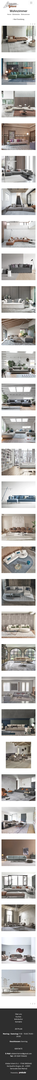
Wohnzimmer (25, 14)
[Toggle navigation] (31, 3)
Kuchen (18, 1017)
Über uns (18, 1014)
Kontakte (18, 1022)
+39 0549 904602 (20, 1056)
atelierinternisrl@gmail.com (21, 1054)
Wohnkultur (16, 14)
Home (9, 14)
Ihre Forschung (18, 19)
